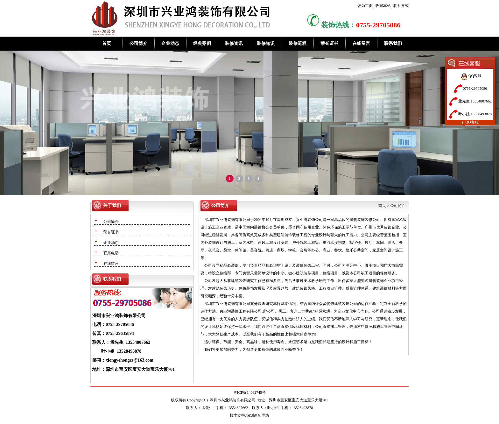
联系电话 (111, 253)
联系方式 (401, 6)
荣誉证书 (329, 43)
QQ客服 (469, 76)
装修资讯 (234, 43)
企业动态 (170, 43)
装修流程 (297, 43)
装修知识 (266, 43)
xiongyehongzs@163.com (129, 360)
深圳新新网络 (257, 415)
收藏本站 (383, 6)
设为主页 (365, 6)
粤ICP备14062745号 (249, 392)
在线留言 (361, 43)
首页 (106, 43)
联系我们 (393, 43)
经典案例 (202, 43)
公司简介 (138, 43)
